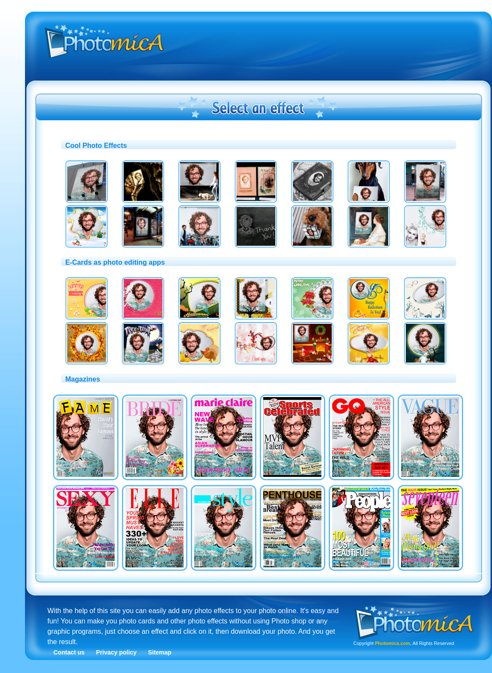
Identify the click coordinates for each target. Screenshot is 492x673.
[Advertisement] (306, 79)
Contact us (68, 652)
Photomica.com (392, 643)
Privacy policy (116, 652)
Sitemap (159, 652)
